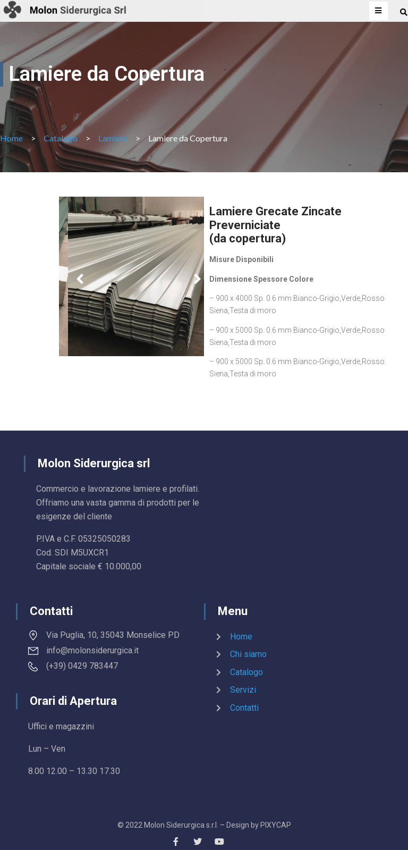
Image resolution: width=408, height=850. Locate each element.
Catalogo (61, 138)
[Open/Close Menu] (378, 11)
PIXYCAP (275, 825)
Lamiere (113, 138)
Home (11, 138)
